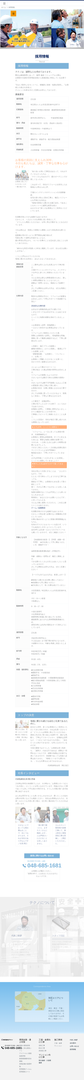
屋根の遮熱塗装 (24, 1045)
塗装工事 (42, 1045)
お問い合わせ (74, 1046)
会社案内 (73, 1043)
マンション (58, 1046)
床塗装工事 (42, 1051)
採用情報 (73, 1049)
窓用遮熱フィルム (25, 1069)
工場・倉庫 (58, 1043)
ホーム (3, 7)
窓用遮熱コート (24, 1072)
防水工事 (42, 1048)
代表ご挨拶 (73, 1040)
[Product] (7, 1039)
